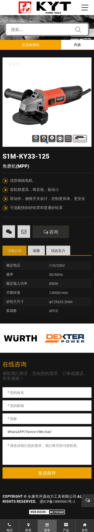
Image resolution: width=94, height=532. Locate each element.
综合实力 (58, 260)
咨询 (51, 241)
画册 (36, 260)
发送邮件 (47, 473)
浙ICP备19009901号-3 (57, 502)
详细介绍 (15, 260)
